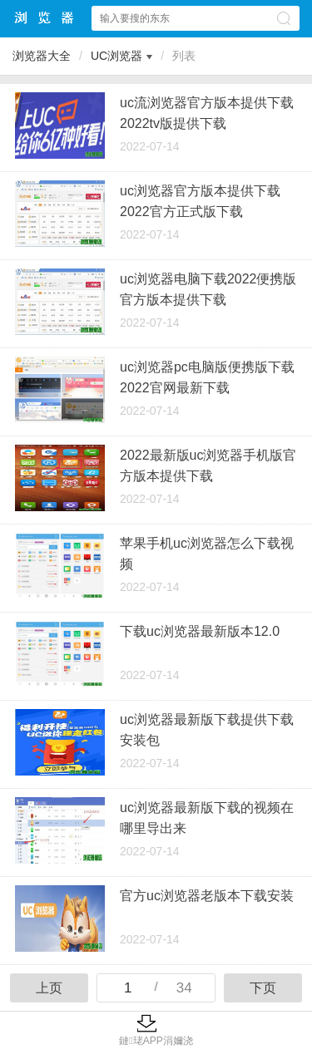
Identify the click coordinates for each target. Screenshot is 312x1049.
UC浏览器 (116, 55)
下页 (263, 988)
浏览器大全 (44, 18)
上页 (49, 988)
